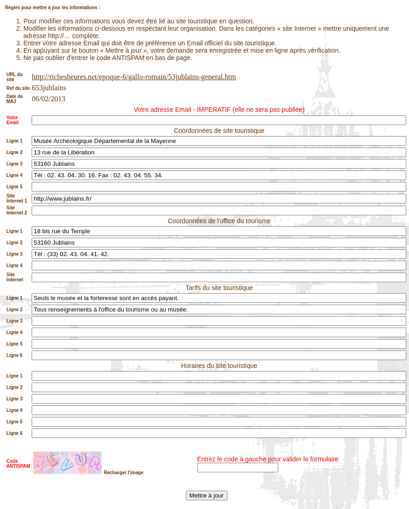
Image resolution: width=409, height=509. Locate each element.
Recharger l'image (123, 472)
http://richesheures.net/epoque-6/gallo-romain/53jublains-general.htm (134, 77)
